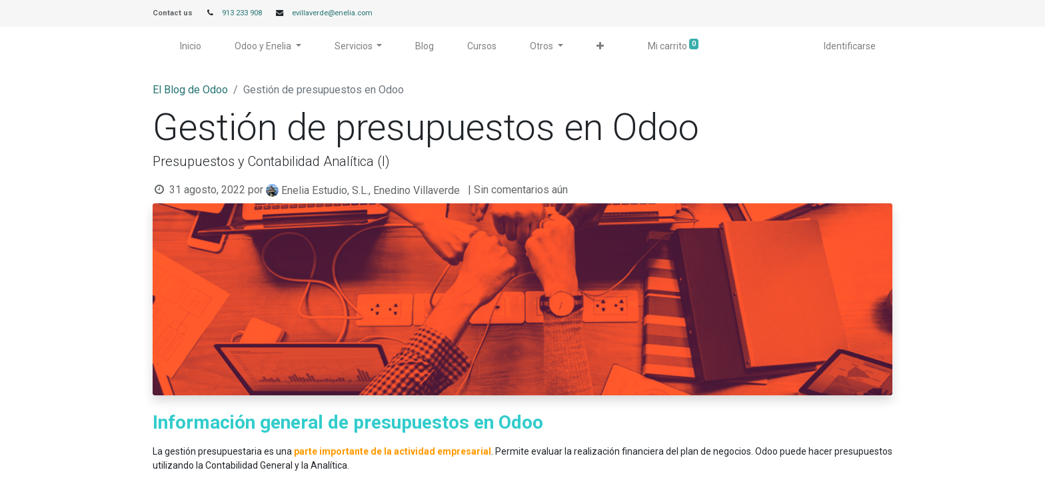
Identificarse (850, 46)
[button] (600, 46)
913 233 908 (242, 13)
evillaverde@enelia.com (332, 13)
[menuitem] (190, 46)
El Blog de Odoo (190, 89)
